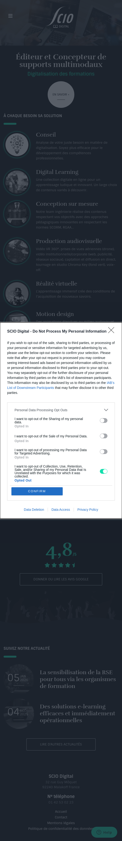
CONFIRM (37, 491)
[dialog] (61, 420)
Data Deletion (34, 509)
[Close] (112, 331)
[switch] (103, 420)
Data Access (60, 509)
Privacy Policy (87, 509)
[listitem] (61, 409)
